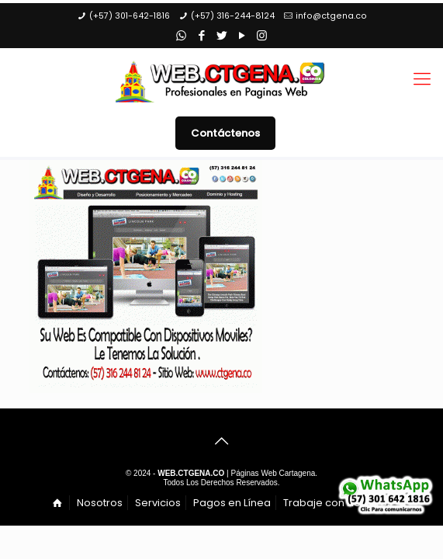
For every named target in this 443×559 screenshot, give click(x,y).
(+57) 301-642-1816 (129, 16)
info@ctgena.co (331, 16)
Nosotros (100, 502)
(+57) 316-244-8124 (233, 16)
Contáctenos (225, 133)
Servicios (158, 502)
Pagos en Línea (232, 502)
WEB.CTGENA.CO (190, 473)
